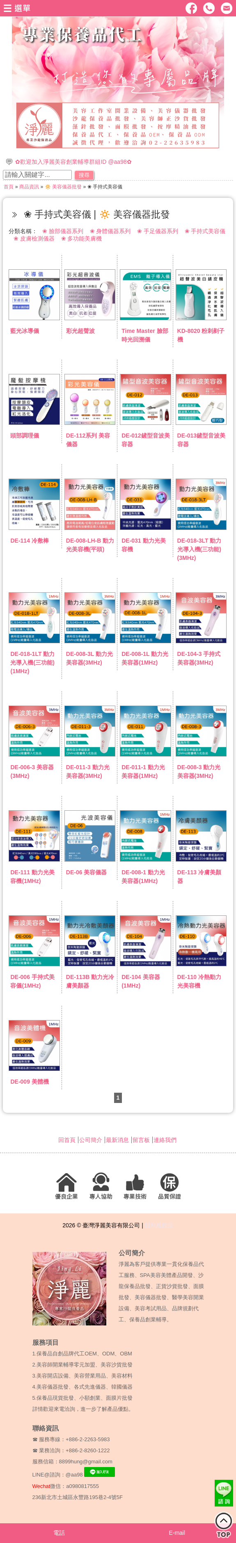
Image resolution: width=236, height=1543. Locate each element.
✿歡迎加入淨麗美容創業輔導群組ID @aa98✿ (73, 161)
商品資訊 (29, 187)
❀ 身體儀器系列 (110, 231)
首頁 (9, 187)
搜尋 (84, 175)
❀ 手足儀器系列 (157, 231)
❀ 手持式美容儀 (205, 231)
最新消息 (117, 1140)
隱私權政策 (159, 1225)
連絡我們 (165, 1140)
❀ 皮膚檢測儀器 (34, 238)
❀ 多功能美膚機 (81, 238)
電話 (59, 1532)
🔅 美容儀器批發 (63, 187)
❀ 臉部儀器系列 (62, 231)
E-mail (177, 1532)
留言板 (141, 1140)
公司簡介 (90, 1140)
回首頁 (67, 1140)
